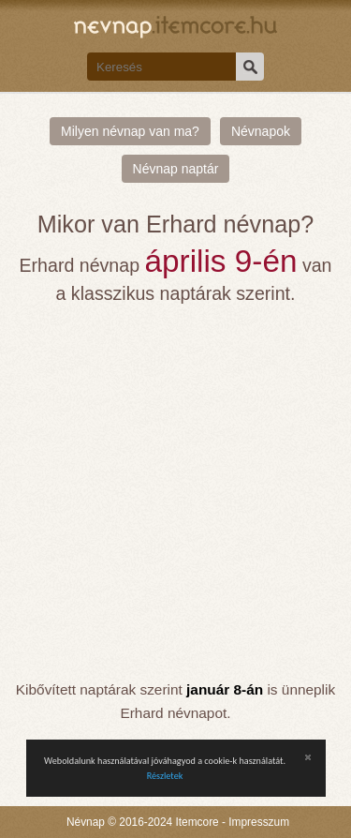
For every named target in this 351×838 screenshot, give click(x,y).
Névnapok (260, 131)
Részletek (165, 776)
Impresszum (258, 822)
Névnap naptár (176, 168)
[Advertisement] (175, 492)
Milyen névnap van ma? (130, 131)
